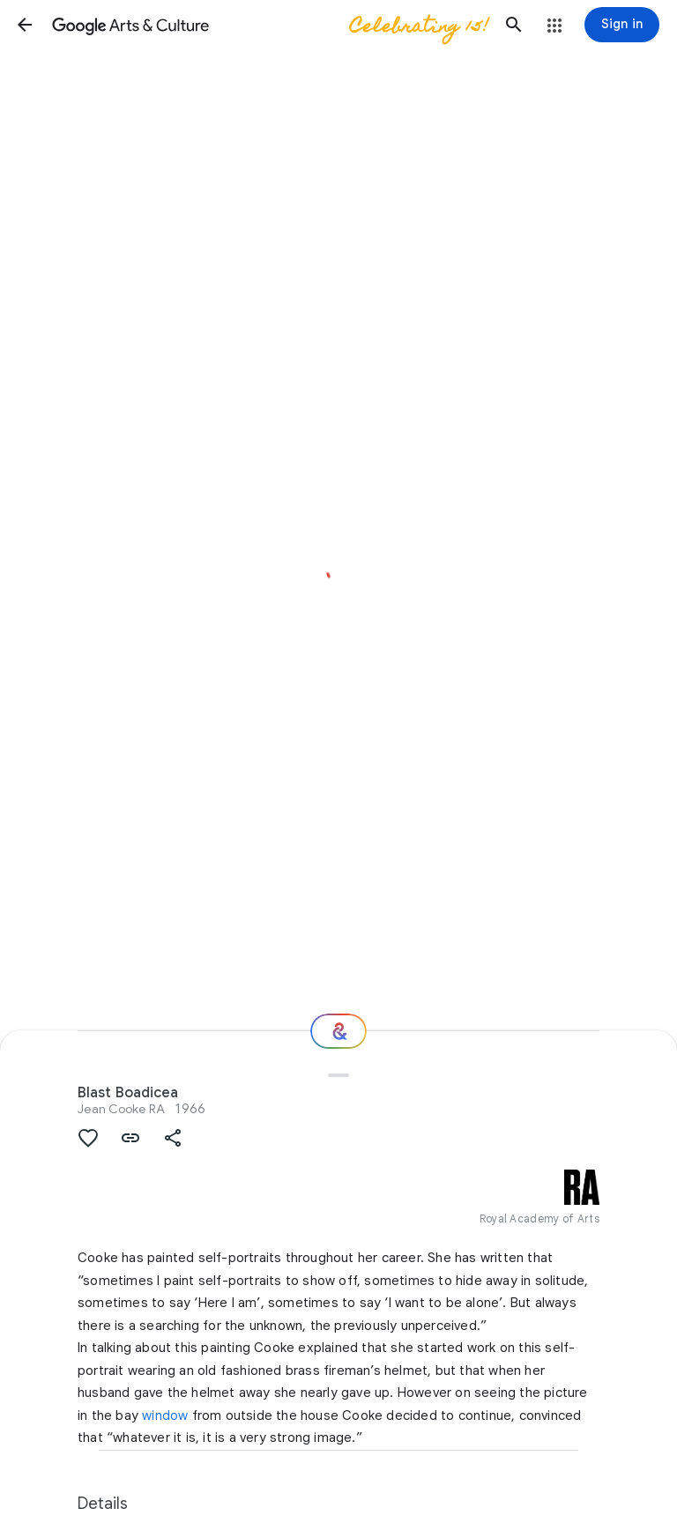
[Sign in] (621, 24)
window (165, 1415)
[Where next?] (338, 1031)
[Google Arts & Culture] (269, 24)
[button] (25, 25)
